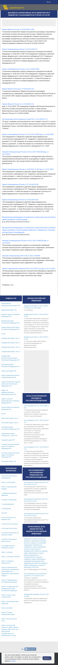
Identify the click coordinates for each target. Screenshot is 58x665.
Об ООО (4, 513)
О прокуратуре (6, 508)
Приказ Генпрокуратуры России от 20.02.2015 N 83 (20, 200)
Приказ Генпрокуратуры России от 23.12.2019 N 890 (20, 69)
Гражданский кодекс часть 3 (10, 347)
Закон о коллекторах (8, 482)
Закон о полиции (6, 552)
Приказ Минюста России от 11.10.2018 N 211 (18, 104)
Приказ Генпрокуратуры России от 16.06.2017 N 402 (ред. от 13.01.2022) (28, 169)
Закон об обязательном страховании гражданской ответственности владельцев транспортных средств (10, 571)
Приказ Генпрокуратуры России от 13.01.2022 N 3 (19, 49)
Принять (47, 658)
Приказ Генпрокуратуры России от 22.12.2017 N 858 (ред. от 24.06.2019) (28, 134)
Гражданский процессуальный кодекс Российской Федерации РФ (10, 358)
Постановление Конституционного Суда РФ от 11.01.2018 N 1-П (25, 119)
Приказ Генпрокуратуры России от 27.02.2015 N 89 (20, 184)
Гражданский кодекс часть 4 (10, 351)
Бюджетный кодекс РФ (8, 310)
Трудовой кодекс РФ (8, 440)
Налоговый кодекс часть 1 (10, 418)
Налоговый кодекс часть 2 (10, 422)
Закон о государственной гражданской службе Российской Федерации (9, 588)
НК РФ (3, 414)
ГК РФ (3, 334)
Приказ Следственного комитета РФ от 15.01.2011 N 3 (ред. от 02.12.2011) (28, 268)
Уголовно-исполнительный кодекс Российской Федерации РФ (10, 446)
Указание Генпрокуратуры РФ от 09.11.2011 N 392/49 (21, 256)
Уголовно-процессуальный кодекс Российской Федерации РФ (10, 455)
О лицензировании (7, 504)
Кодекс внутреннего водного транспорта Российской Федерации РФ (10, 384)
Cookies (13, 661)
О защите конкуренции (9, 499)
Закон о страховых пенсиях (10, 556)
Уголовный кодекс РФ (8, 461)
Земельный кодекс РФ (8, 371)
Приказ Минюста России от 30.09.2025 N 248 (18, 29)
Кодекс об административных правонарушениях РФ (8, 392)
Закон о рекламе (7, 608)
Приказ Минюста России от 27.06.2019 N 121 (18, 89)
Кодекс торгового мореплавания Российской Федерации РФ (10, 401)
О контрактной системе (9, 528)
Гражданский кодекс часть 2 (10, 342)
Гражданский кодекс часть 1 (10, 338)
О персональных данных (9, 524)
